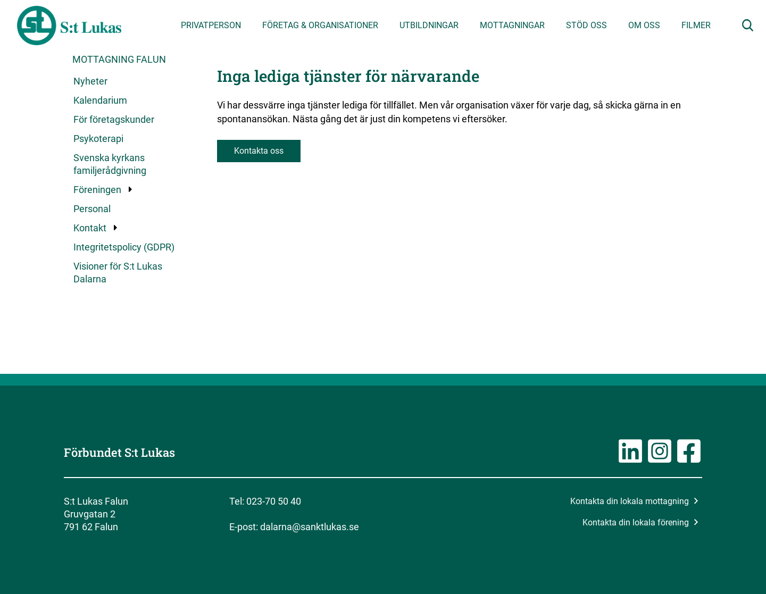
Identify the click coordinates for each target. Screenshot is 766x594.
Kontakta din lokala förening (640, 522)
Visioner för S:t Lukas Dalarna (117, 273)
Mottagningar (512, 25)
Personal (92, 208)
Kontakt (90, 227)
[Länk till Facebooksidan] (689, 460)
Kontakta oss (259, 151)
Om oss (644, 25)
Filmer (696, 25)
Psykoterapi (98, 138)
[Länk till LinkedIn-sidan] (630, 460)
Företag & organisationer (320, 25)
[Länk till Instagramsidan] (659, 460)
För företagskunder (113, 119)
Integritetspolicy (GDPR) (123, 247)
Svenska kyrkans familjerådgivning (109, 164)
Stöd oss (586, 25)
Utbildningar (429, 25)
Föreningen (97, 189)
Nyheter (90, 81)
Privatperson (211, 25)
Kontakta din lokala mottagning (634, 501)
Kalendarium (100, 100)
